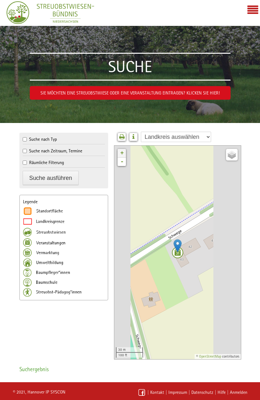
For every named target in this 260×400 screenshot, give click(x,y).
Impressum (177, 392)
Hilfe (222, 392)
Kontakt (157, 392)
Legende (30, 201)
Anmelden (238, 392)
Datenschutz (202, 392)
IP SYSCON (55, 391)
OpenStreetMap (210, 356)
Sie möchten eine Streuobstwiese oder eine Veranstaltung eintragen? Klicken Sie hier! (130, 92)
